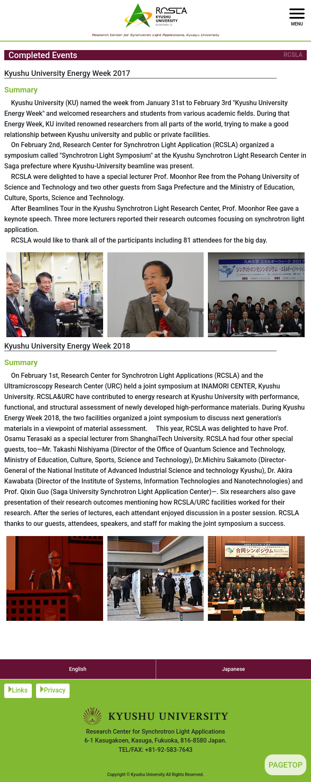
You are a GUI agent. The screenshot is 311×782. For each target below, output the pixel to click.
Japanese (233, 669)
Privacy (54, 690)
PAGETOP (286, 764)
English (78, 669)
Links (20, 690)
